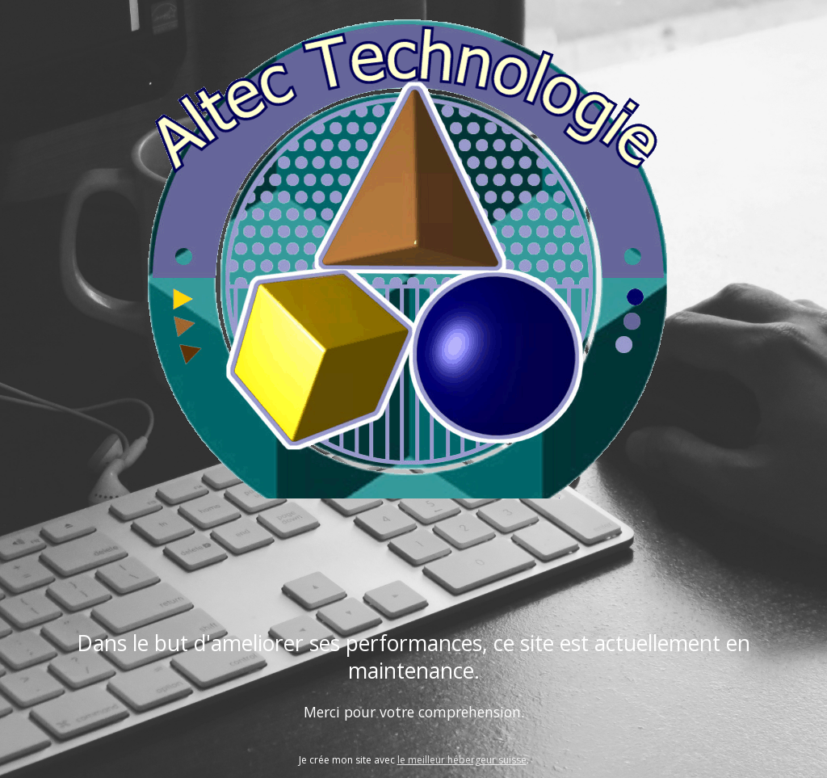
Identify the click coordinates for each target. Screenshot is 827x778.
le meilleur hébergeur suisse (462, 760)
